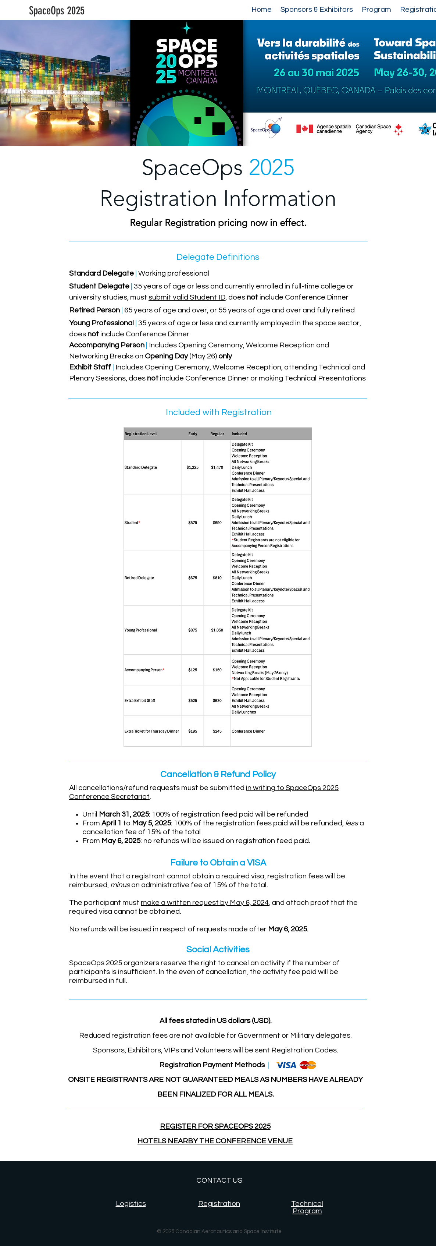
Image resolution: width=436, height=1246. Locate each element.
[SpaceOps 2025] (56, 10)
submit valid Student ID (187, 297)
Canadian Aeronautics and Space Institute (228, 1231)
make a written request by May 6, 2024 (205, 902)
